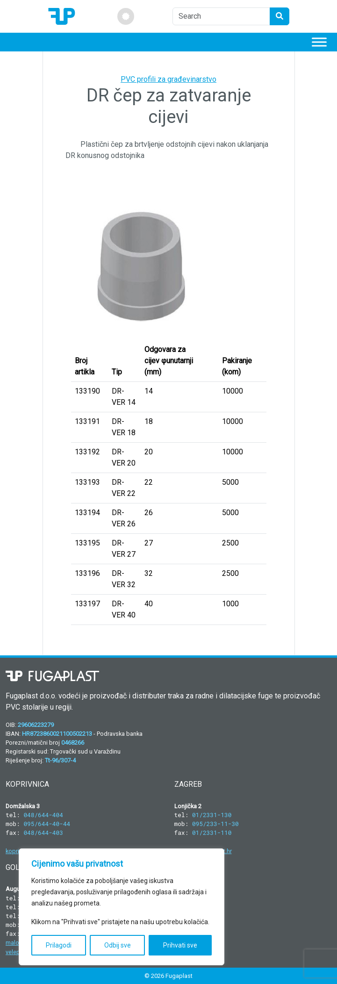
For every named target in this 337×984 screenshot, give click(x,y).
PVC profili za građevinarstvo (168, 79)
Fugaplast (179, 975)
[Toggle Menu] (319, 41)
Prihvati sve (180, 945)
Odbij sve (117, 945)
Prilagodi (59, 945)
